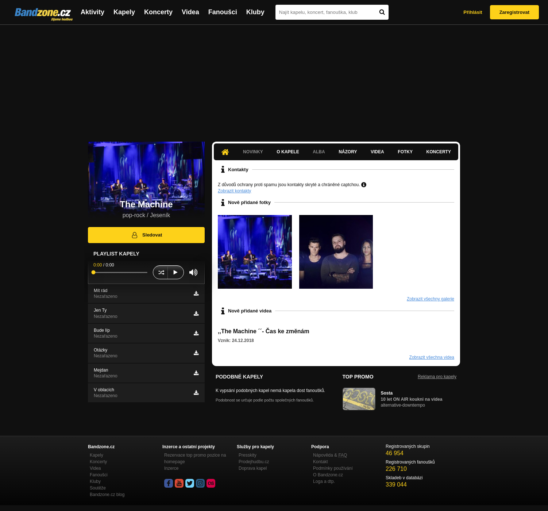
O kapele (288, 151)
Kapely (124, 12)
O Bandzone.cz (328, 474)
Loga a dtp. (324, 481)
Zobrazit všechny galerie (430, 298)
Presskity (247, 455)
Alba (319, 151)
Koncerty (158, 12)
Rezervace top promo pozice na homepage (195, 458)
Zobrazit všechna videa (431, 357)
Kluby (255, 12)
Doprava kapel (253, 468)
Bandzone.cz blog (107, 494)
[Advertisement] (274, 79)
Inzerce (171, 468)
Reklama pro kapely (437, 376)
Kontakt (320, 461)
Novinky (253, 151)
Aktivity (92, 12)
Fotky (405, 151)
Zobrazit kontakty (234, 190)
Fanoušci (222, 12)
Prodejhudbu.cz (254, 461)
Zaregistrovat (514, 12)
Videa (190, 12)
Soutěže (98, 488)
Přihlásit (472, 12)
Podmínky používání (333, 468)
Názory (348, 151)
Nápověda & (330, 455)
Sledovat (146, 235)
